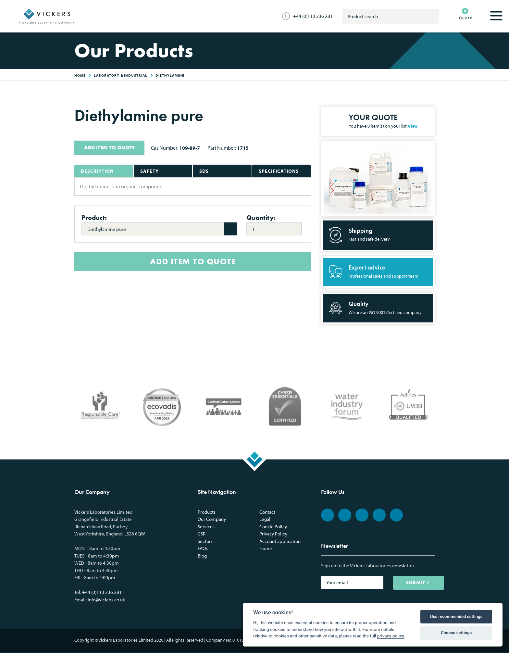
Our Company (212, 519)
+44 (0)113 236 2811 (314, 16)
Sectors (205, 541)
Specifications (279, 171)
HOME (80, 75)
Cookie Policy (273, 526)
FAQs (203, 548)
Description (97, 171)
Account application (280, 541)
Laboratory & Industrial (120, 75)
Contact (267, 512)
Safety (149, 171)
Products (207, 512)
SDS (204, 171)
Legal (264, 519)
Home (265, 548)
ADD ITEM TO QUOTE (109, 147)
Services (206, 526)
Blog (202, 556)
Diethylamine (169, 75)
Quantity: (261, 217)
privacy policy (390, 635)
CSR (201, 534)
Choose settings (456, 632)
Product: (94, 217)
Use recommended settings (456, 616)
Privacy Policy (273, 534)
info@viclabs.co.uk (106, 599)
